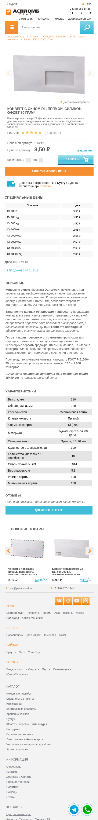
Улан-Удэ (34, 652)
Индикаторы (14, 703)
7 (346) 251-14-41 (80, 8)
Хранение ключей (17, 713)
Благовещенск (62, 669)
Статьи (10, 797)
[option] (49, 73)
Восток (12, 662)
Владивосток (14, 669)
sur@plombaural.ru (21, 588)
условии (45, 186)
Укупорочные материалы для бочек (29, 744)
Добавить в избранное (76, 102)
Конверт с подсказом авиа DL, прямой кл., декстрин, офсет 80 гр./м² (22, 573)
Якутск (46, 669)
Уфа (57, 612)
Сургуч (10, 719)
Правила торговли (18, 781)
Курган (80, 612)
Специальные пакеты (56, 36)
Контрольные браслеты (21, 708)
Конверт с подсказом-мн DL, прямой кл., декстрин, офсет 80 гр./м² (67, 573)
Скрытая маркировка (19, 734)
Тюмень (68, 612)
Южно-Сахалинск (17, 674)
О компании (26, 19)
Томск (62, 635)
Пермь (47, 612)
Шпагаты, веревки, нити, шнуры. (27, 724)
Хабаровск (32, 669)
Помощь (59, 19)
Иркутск (11, 652)
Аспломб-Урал (16, 36)
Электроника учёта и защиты (25, 739)
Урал (10, 605)
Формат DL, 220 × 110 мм (38, 39)
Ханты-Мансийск (32, 617)
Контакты (44, 19)
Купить (77, 160)
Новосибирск (14, 635)
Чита (22, 652)
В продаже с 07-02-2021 (22, 270)
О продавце (13, 766)
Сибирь (12, 628)
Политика (12, 786)
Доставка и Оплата (18, 776)
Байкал (12, 645)
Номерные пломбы (18, 693)
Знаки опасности (17, 749)
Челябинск (33, 612)
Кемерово (49, 635)
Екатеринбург (15, 612)
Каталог (34, 36)
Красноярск (33, 635)
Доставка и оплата (79, 19)
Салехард (12, 617)
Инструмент (14, 729)
